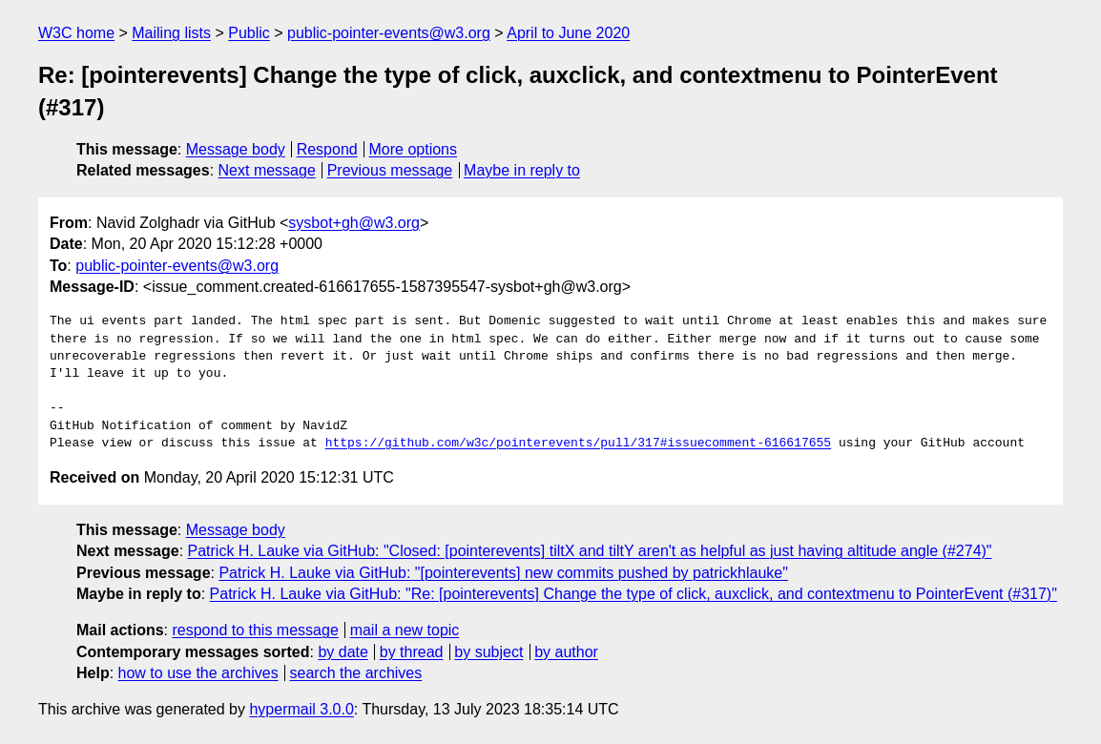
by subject (488, 652)
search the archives (356, 673)
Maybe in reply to (522, 170)
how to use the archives (198, 673)
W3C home (76, 33)
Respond (327, 149)
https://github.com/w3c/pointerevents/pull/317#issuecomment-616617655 (578, 443)
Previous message (390, 170)
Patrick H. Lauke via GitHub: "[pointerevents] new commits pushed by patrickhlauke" (503, 573)
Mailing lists (171, 33)
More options (413, 149)
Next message (267, 170)
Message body (235, 149)
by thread (412, 652)
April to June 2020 (568, 33)
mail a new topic (405, 630)
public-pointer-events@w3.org (388, 33)
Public (249, 33)
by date (342, 652)
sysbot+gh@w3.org (354, 223)
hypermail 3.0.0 (301, 709)
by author (566, 652)
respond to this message (255, 630)
